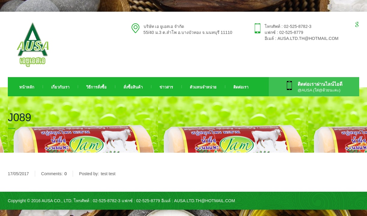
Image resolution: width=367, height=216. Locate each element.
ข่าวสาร (166, 87)
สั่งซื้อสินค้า (133, 87)
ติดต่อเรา (240, 87)
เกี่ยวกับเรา (60, 87)
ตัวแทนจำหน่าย (203, 87)
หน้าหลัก (26, 87)
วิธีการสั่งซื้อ (96, 87)
